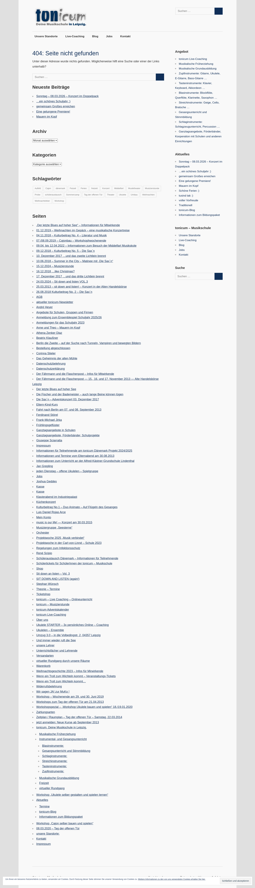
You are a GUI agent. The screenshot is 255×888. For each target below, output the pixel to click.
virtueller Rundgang (52, 788)
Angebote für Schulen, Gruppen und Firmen (64, 312)
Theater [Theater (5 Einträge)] (110, 194)
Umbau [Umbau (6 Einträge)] (134, 194)
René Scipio (44, 553)
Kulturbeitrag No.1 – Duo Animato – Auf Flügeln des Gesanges (76, 507)
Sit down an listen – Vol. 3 (53, 573)
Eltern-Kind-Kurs (47, 404)
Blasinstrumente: (53, 745)
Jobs (109, 36)
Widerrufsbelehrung (49, 686)
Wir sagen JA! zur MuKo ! (52, 691)
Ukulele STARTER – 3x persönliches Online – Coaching (72, 625)
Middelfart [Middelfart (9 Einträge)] (118, 188)
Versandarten (45, 655)
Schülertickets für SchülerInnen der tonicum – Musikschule (74, 563)
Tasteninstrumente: (54, 766)
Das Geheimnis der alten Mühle (56, 358)
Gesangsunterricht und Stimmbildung (66, 750)
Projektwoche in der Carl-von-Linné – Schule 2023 (68, 543)
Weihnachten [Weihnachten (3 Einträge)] (148, 194)
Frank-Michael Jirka (49, 420)
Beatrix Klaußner (47, 338)
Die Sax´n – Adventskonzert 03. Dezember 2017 (67, 399)
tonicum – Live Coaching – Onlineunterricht (64, 599)
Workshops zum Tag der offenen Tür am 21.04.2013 (70, 702)
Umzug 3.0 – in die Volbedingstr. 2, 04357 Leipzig (68, 635)
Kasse (40, 486)
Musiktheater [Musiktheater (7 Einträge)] (134, 188)
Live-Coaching (74, 36)
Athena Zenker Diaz (49, 333)
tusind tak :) (186, 195)
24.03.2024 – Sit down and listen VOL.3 (62, 281)
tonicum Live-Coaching (51, 614)
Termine (44, 806)
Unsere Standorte (46, 36)
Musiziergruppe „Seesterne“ (54, 527)
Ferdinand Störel (47, 415)
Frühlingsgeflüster (48, 425)
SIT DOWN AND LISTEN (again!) (58, 579)
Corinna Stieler (46, 353)
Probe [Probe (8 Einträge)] (37, 194)
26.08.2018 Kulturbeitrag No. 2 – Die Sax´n (64, 292)
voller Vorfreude (188, 200)
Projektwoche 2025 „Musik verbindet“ (60, 538)
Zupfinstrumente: (53, 771)
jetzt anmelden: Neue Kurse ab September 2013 (67, 722)
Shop (39, 568)
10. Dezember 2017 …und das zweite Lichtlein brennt (71, 256)
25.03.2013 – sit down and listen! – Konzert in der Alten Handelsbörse (81, 286)
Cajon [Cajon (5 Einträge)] (48, 188)
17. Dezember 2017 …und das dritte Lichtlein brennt (70, 276)
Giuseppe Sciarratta (49, 440)
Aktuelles (42, 800)
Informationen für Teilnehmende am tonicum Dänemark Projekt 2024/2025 (84, 450)
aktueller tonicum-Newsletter (54, 302)
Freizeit (44, 783)
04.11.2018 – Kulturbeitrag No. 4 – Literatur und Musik (71, 235)
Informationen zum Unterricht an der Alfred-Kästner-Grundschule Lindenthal (85, 461)
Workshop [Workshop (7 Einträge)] (59, 201)
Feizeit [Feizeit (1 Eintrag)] (73, 188)
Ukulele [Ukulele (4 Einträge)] (122, 194)
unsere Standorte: (48, 833)
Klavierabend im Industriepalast (56, 497)
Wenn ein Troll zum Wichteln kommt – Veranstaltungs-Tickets (76, 676)
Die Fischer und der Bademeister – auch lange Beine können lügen (79, 394)
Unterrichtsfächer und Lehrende (56, 650)
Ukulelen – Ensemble (50, 630)
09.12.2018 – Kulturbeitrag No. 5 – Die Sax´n (65, 251)
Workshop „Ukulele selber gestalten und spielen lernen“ (72, 794)
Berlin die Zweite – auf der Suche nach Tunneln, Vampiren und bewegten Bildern (88, 343)
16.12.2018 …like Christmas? (55, 271)
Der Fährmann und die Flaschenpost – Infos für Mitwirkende (75, 374)
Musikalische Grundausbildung (59, 778)
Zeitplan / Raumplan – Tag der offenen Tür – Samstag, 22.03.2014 (79, 717)
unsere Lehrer (45, 645)
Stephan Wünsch (47, 584)
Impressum (43, 445)
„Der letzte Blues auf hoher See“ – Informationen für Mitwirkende (78, 225)
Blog (95, 36)
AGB (39, 297)
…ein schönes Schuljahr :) (53, 101)
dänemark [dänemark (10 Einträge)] (60, 188)
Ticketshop (43, 594)
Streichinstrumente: (54, 761)
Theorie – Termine (48, 589)
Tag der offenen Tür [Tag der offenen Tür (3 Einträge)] (93, 194)
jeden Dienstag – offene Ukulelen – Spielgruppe (67, 471)
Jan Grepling (44, 466)
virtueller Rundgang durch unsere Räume (63, 661)
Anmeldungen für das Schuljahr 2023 (60, 322)
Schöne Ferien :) (189, 190)
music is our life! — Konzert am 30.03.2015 (64, 522)
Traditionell (185, 205)
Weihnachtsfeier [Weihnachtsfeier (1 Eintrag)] (42, 201)
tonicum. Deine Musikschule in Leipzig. (61, 727)
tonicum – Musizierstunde (52, 604)
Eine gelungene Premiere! (53, 111)
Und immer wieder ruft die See (56, 640)
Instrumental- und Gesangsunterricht (63, 739)
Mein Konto (43, 517)
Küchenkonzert (46, 502)
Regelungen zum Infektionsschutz (58, 548)
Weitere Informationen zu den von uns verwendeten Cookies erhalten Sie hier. (172, 879)
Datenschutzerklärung (50, 368)
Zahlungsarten (45, 712)
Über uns (42, 620)
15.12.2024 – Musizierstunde (55, 266)
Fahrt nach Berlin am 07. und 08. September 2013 (68, 409)
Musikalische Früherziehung (57, 734)
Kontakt (125, 36)
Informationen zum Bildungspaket (61, 816)
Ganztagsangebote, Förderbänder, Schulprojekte (68, 435)
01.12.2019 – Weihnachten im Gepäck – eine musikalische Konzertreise (83, 230)
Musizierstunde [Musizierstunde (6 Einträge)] (152, 188)
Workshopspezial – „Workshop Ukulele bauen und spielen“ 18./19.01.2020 (84, 707)
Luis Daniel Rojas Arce (51, 512)
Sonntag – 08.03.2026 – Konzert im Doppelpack (67, 96)
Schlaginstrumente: (54, 756)
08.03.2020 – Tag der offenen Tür (58, 828)
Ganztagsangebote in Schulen (55, 430)
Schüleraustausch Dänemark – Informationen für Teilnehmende (77, 558)
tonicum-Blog (47, 811)
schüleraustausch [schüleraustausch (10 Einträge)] (53, 194)
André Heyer (44, 307)
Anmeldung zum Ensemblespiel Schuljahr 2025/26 (69, 317)
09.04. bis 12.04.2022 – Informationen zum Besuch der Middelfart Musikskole (86, 245)
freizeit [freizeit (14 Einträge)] (94, 188)
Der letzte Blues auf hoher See (56, 389)
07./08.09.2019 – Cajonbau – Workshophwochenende (71, 240)
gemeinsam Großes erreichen (55, 106)
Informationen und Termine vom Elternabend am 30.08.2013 (75, 456)
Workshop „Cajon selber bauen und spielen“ (64, 823)
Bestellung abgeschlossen (53, 348)
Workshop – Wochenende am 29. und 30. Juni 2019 (70, 696)
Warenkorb (43, 666)
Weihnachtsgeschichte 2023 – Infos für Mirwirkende (69, 671)
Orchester (42, 532)
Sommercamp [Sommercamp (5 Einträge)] (72, 194)
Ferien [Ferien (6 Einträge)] (84, 188)
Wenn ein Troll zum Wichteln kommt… (61, 681)
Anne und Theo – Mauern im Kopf (58, 327)
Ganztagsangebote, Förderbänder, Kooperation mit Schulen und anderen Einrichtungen (198, 136)
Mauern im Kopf (46, 116)
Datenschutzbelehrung (51, 363)
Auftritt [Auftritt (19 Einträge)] (38, 188)
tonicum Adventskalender (52, 609)
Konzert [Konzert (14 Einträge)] (106, 188)
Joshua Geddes (46, 481)
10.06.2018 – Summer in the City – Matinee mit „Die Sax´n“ (74, 261)
